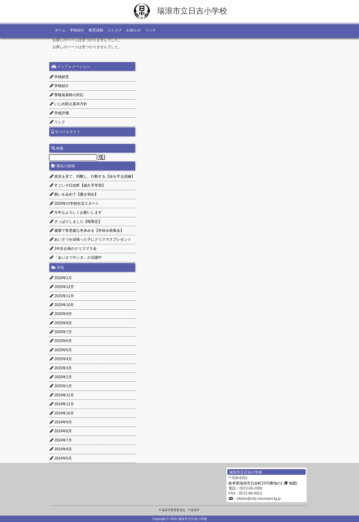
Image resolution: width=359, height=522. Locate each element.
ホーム (60, 30)
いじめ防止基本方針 (68, 104)
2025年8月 (61, 323)
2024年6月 (61, 449)
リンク (150, 30)
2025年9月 (61, 314)
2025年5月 (61, 350)
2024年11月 (62, 404)
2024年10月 (62, 413)
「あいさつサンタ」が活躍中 (76, 257)
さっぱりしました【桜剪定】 (76, 221)
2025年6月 (61, 341)
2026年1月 (61, 278)
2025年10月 (62, 305)
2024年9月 (61, 422)
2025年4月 (61, 359)
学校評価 (59, 113)
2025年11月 (62, 296)
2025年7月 (61, 332)
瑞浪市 (194, 510)
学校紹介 (77, 30)
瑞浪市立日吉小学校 (179, 10)
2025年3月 (61, 368)
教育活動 (96, 30)
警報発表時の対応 (67, 95)
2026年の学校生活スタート (74, 203)
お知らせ (133, 30)
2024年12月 (62, 395)
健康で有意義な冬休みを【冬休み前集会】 (87, 230)
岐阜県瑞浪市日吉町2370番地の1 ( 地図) (262, 483)
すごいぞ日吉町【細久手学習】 (78, 185)
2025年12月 (62, 287)
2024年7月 (61, 440)
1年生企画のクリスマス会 (73, 248)
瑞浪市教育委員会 (173, 510)
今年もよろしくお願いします (76, 212)
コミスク (114, 30)
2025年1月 (61, 386)
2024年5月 (61, 458)
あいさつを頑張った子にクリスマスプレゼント (90, 239)
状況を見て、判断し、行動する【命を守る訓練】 (92, 176)
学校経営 (59, 77)
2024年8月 (61, 431)
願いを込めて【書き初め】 (74, 194)
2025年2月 (61, 377)
